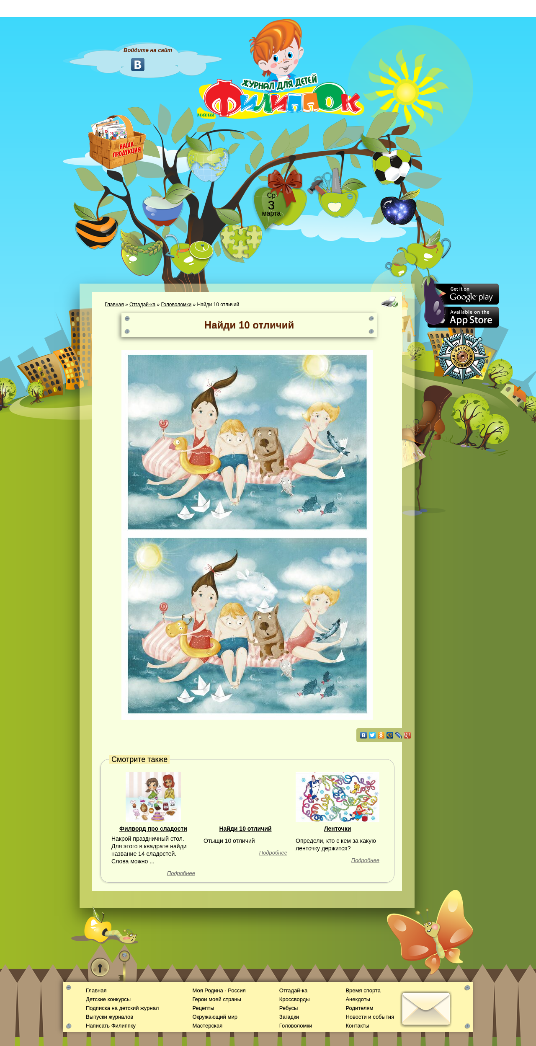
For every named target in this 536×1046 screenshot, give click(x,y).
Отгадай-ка (142, 304)
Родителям (359, 1008)
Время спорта (362, 990)
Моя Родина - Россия (218, 990)
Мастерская (207, 1026)
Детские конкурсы (108, 999)
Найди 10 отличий (245, 828)
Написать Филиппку (111, 1026)
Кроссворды (294, 999)
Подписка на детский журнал (122, 1008)
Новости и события (369, 1017)
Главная (114, 304)
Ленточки (337, 828)
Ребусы (288, 1008)
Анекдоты (357, 999)
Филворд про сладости (153, 828)
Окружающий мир (214, 1017)
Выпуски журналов (109, 1017)
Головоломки (176, 304)
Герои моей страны (216, 999)
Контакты (357, 1026)
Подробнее (181, 873)
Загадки (289, 1017)
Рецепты (203, 1008)
